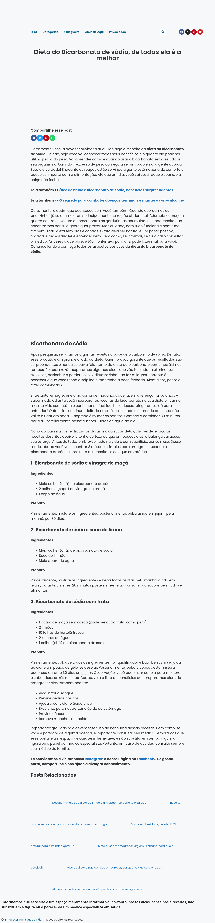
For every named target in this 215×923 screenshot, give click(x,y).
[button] (163, 32)
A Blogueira (72, 32)
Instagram (94, 759)
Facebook (145, 759)
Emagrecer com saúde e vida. (23, 919)
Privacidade (117, 32)
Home (33, 31)
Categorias (50, 32)
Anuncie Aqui (94, 32)
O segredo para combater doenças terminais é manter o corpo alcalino (121, 200)
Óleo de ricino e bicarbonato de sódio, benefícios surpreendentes (116, 190)
